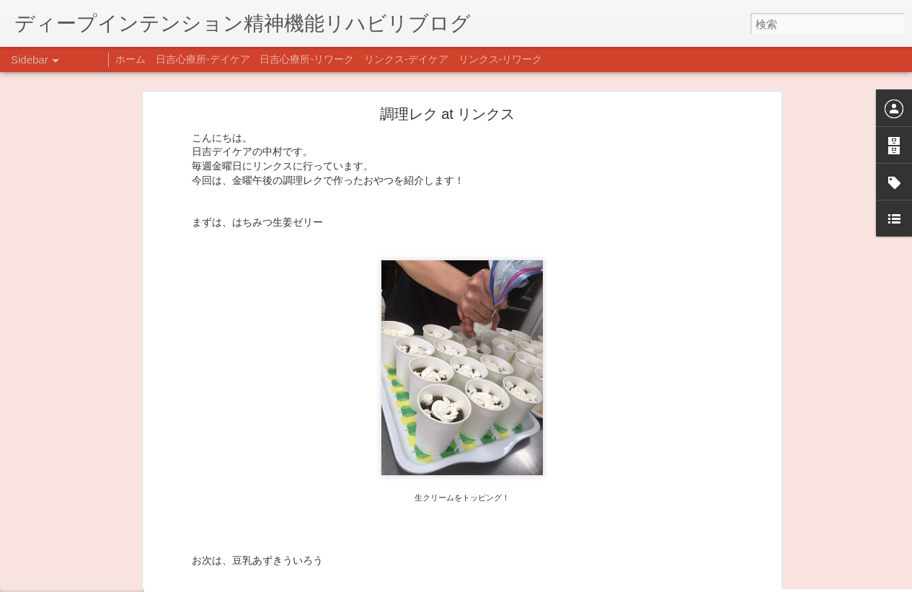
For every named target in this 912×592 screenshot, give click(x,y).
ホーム (130, 59)
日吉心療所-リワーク (307, 59)
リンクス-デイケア (406, 59)
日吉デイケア (492, 522)
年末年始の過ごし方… (78, 510)
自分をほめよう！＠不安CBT (91, 575)
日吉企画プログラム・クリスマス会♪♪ (108, 542)
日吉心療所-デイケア (203, 59)
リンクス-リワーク (501, 59)
